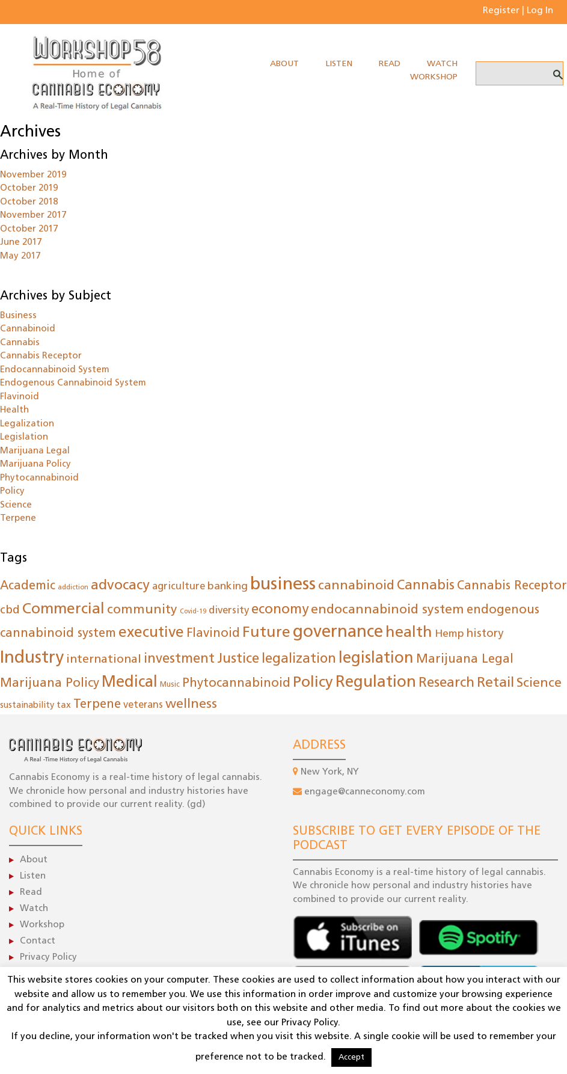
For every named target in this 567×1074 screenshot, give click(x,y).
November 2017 (33, 215)
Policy (12, 491)
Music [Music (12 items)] (170, 685)
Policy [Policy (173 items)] (313, 682)
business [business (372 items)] (283, 585)
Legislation (24, 437)
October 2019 (29, 188)
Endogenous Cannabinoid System (73, 383)
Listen (338, 64)
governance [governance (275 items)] (338, 632)
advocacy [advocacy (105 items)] (120, 586)
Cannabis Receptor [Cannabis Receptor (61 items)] (512, 586)
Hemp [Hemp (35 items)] (449, 634)
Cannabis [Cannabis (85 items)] (426, 586)
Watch (442, 64)
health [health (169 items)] (408, 632)
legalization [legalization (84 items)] (299, 659)
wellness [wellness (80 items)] (191, 704)
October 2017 (29, 229)
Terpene (18, 518)
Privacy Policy (48, 957)
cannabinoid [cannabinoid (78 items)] (356, 586)
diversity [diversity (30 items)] (229, 611)
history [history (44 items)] (485, 634)
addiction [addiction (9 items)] (73, 588)
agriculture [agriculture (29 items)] (178, 586)
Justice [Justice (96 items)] (238, 659)
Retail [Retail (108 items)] (495, 683)
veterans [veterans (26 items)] (143, 705)
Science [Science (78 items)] (539, 683)
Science (16, 505)
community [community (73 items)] (142, 610)
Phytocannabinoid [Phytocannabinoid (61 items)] (236, 684)
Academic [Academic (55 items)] (27, 586)
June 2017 (20, 242)
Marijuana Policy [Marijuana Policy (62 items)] (49, 684)
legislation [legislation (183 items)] (376, 658)
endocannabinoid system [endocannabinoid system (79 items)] (387, 610)
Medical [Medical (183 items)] (130, 682)
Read (389, 64)
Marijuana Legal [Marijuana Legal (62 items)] (464, 660)
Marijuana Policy (35, 464)
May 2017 (20, 256)
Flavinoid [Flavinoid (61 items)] (213, 634)
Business (18, 316)
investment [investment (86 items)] (179, 659)
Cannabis (20, 343)
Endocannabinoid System (54, 370)
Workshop (434, 77)
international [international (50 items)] (103, 660)
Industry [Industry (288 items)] (32, 658)
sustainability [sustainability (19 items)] (27, 705)
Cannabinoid (27, 329)
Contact (37, 941)
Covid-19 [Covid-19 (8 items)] (193, 612)
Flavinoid (19, 397)
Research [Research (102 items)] (446, 683)
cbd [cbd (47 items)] (10, 610)
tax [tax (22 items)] (64, 705)
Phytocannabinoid (39, 478)
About (284, 64)
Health (14, 410)
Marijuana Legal (35, 451)
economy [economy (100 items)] (279, 610)
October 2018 (29, 202)
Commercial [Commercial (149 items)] (63, 609)
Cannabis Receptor (41, 356)
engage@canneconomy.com (364, 792)
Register (501, 11)
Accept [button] (351, 1057)
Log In (540, 11)
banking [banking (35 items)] (227, 586)
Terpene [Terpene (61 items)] (97, 705)
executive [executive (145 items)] (151, 633)
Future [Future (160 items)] (266, 632)
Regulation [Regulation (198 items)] (376, 683)
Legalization (27, 424)
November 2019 (33, 175)
